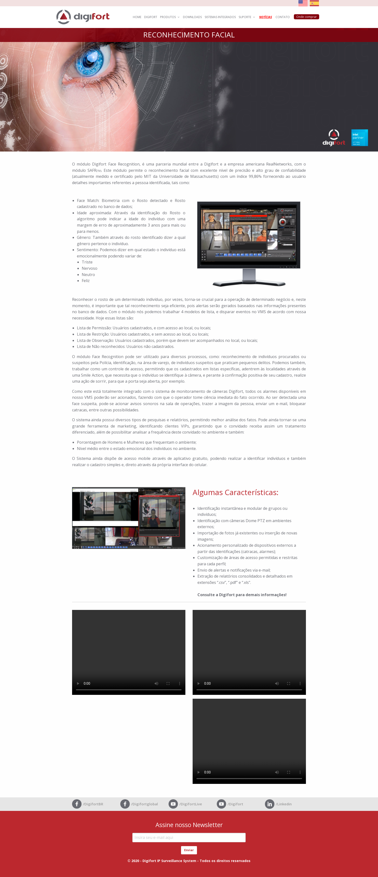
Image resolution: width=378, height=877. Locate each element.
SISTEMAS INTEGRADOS (220, 17)
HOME (137, 17)
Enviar (189, 850)
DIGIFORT (150, 17)
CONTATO (283, 17)
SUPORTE (247, 17)
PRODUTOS (170, 17)
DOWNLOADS (192, 17)
